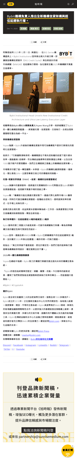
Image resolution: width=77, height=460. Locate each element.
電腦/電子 (34, 28)
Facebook (18, 345)
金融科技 (46, 28)
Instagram (31, 345)
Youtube (20, 349)
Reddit (53, 345)
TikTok (7, 349)
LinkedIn (43, 345)
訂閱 (10, 4)
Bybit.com (54, 321)
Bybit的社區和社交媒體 (42, 339)
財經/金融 (58, 28)
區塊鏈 (23, 28)
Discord (7, 345)
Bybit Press (43, 331)
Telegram (64, 345)
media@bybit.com (31, 335)
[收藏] (34, 42)
